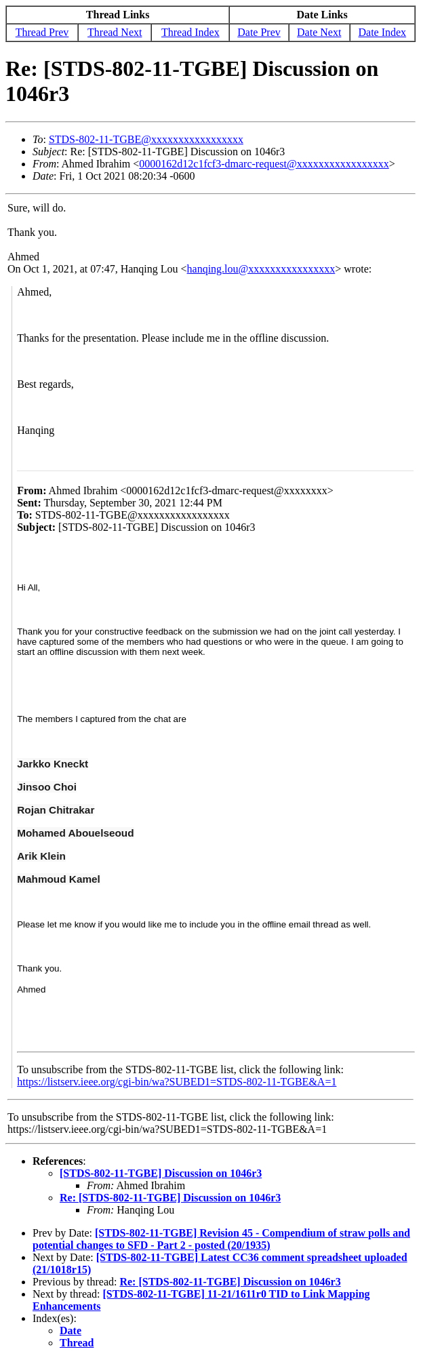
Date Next (319, 32)
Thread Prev (42, 32)
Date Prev (259, 32)
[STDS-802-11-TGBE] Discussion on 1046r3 (161, 1173)
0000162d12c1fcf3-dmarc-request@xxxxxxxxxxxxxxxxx (263, 163)
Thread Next (114, 32)
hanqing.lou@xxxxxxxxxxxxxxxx (261, 269)
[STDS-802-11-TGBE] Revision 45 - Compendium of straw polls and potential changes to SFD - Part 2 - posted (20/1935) (221, 1239)
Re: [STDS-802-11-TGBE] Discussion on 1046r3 (170, 1197)
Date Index (382, 32)
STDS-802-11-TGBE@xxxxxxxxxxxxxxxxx (146, 139)
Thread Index (190, 32)
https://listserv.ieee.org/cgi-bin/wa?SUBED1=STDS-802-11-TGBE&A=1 (176, 1081)
